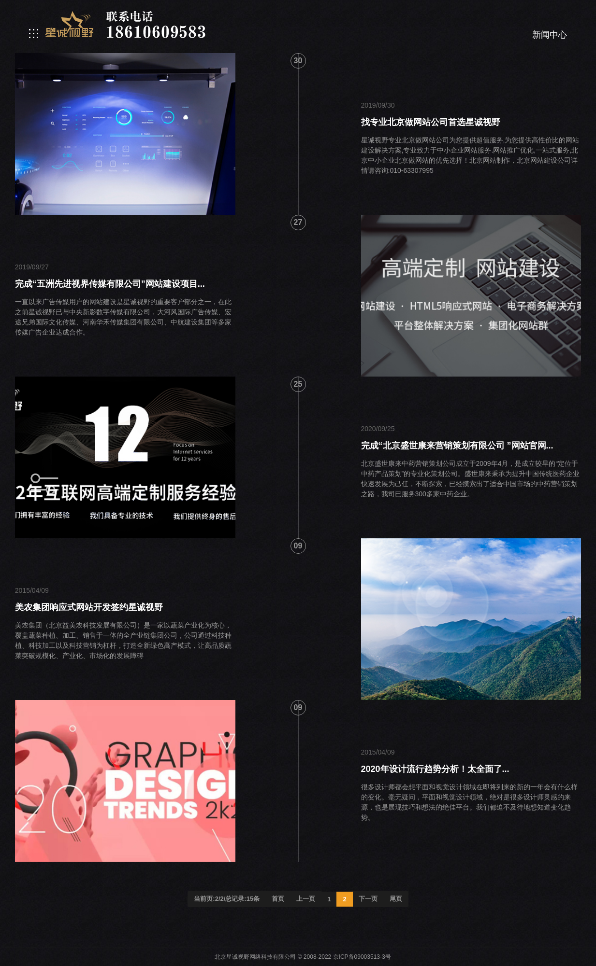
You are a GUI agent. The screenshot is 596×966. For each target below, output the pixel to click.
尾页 (396, 898)
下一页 (368, 898)
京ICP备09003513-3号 (362, 956)
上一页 (305, 898)
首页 (278, 898)
